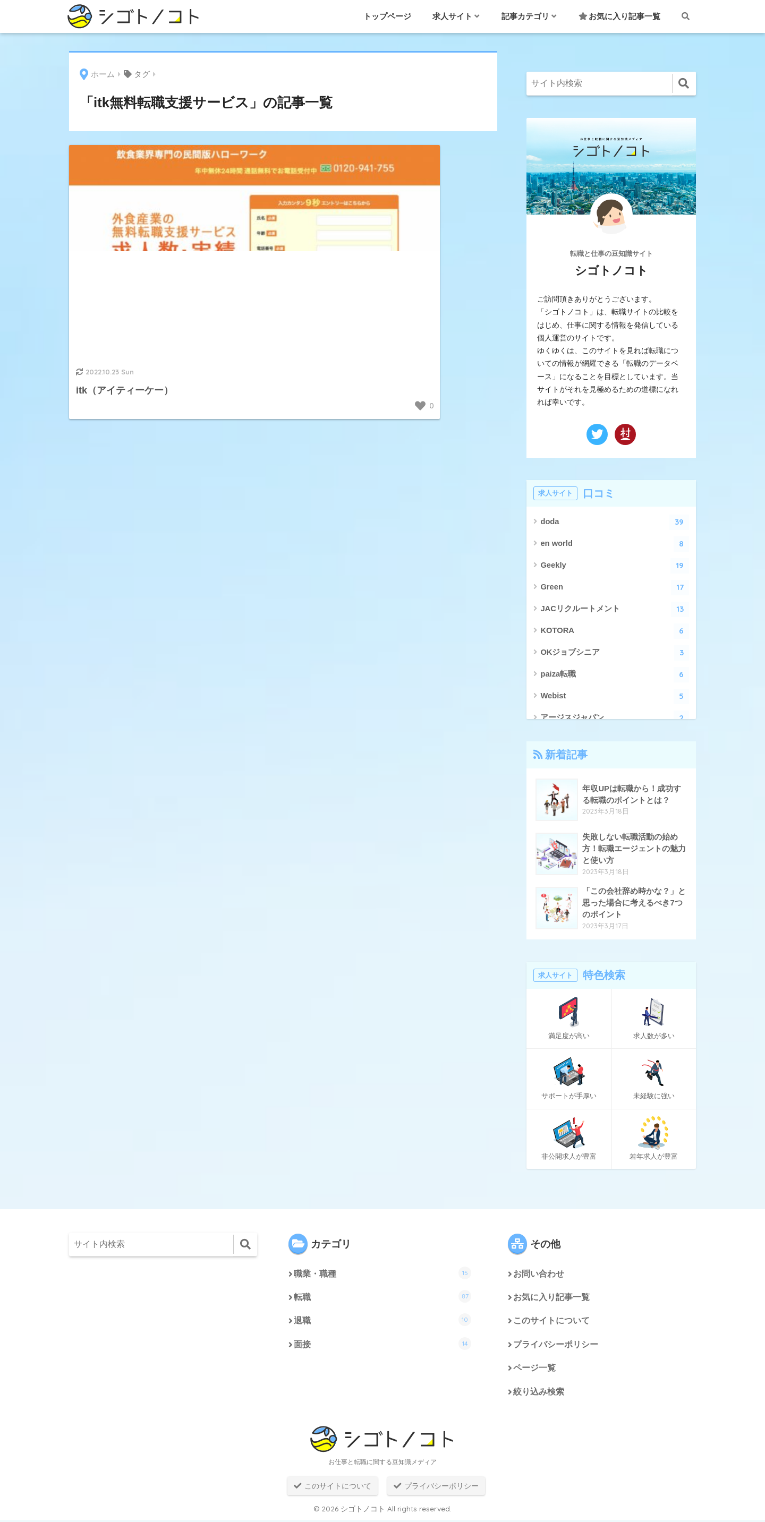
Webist (614, 696)
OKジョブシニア (614, 653)
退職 (382, 1320)
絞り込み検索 (538, 1393)
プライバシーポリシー (555, 1345)
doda (614, 522)
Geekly (614, 566)
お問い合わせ (538, 1274)
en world (614, 544)
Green (614, 587)
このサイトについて (551, 1322)
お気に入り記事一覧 (619, 16)
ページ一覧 (534, 1369)
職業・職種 (382, 1273)
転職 (382, 1296)
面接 (382, 1344)
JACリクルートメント (614, 609)
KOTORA (614, 631)
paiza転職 (614, 674)
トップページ (387, 16)
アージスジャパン (614, 718)
